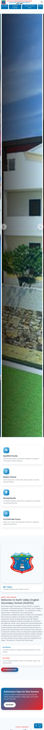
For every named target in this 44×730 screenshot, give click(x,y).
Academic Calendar (15, 6)
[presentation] (3, 227)
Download (4, 6)
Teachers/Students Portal (29, 6)
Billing (40, 6)
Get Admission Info (9, 669)
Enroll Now (9, 704)
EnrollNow (38, 725)
